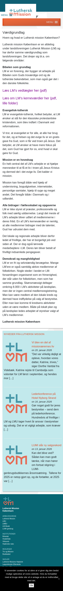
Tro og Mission (8, 552)
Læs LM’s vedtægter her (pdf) (25, 90)
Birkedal (6, 536)
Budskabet (6, 554)
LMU (4, 521)
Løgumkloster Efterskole (12, 564)
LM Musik (6, 526)
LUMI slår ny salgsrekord (46, 445)
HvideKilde (7, 539)
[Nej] (58, 578)
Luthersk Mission (9, 519)
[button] (4, 15)
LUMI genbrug (8, 529)
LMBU (5, 524)
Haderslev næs (8, 544)
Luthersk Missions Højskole (13, 562)
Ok (31, 585)
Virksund (6, 541)
